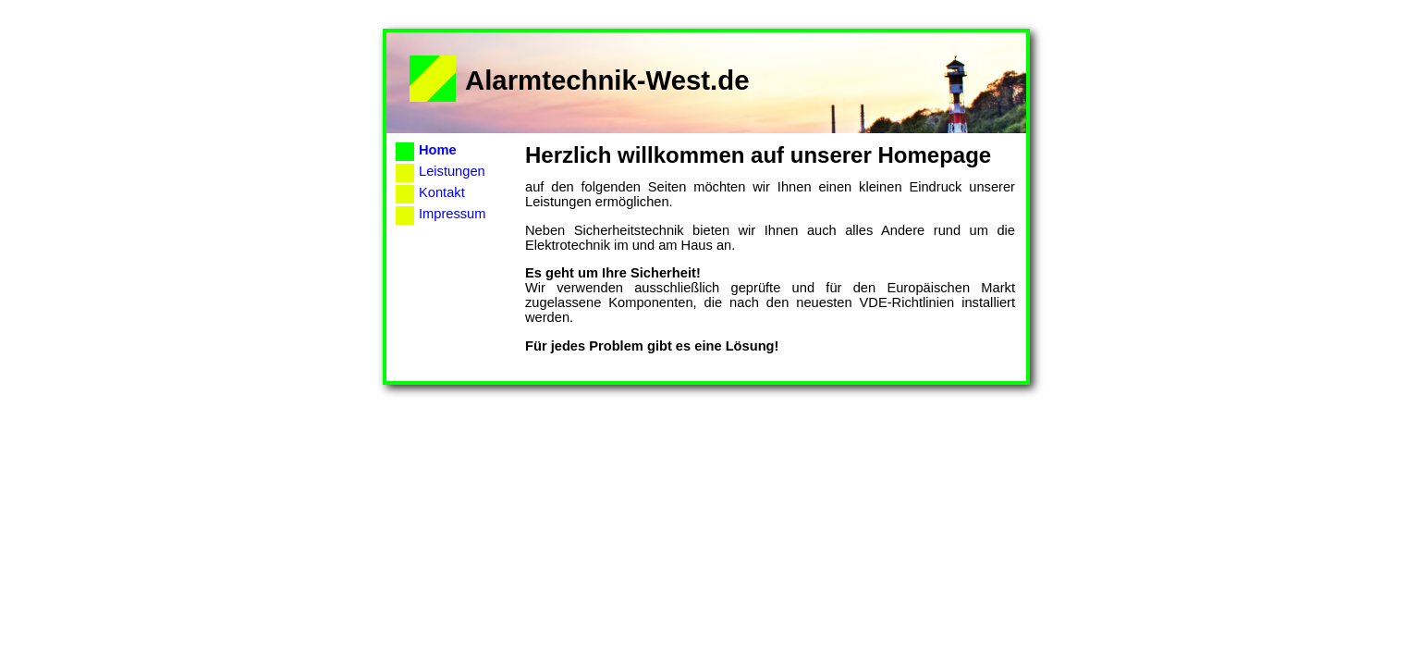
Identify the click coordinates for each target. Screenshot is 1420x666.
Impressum (452, 213)
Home (438, 149)
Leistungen (452, 171)
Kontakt (442, 192)
